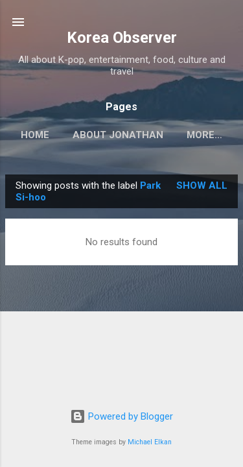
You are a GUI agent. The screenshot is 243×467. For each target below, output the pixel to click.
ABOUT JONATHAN (118, 135)
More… (204, 135)
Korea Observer (122, 38)
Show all (201, 185)
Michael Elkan (150, 442)
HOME (35, 135)
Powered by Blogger (121, 416)
